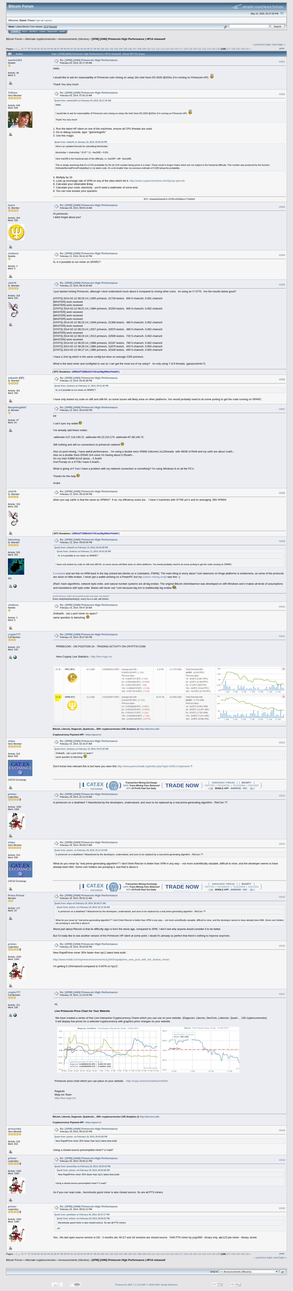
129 (238, 48)
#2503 (282, 207)
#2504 (282, 255)
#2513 (282, 795)
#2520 (282, 1208)
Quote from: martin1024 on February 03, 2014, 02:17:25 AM (82, 100)
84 (48, 48)
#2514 (282, 844)
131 (247, 48)
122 (204, 48)
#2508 (282, 493)
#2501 (282, 61)
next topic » (279, 44)
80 (35, 48)
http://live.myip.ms (101, 656)
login (38, 20)
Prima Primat (16, 895)
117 (181, 48)
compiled (60, 573)
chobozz (13, 253)
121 (200, 48)
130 (243, 48)
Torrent (52, 26)
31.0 (46, 26)
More (62, 32)
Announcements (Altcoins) (73, 38)
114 (167, 48)
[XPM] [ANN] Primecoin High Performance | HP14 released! (128, 38)
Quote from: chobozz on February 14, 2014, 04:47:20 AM (81, 749)
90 (68, 48)
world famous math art (64, 596)
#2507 (282, 409)
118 (186, 48)
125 (218, 48)
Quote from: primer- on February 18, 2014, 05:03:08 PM (80, 1137)
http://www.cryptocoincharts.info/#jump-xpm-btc (157, 180)
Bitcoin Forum (14, 38)
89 (65, 48)
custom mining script (154, 576)
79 (32, 48)
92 (75, 48)
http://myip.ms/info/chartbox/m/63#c (147, 1080)
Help (24, 32)
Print (281, 48)
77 (25, 48)
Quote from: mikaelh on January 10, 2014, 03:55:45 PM (80, 142)
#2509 (282, 541)
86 (55, 48)
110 (148, 48)
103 (116, 48)
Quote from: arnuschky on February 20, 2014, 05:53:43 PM (82, 1166)
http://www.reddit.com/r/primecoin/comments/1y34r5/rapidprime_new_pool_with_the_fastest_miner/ (111, 959)
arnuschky (14, 1128)
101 (107, 48)
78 (28, 48)
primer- (12, 794)
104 (121, 48)
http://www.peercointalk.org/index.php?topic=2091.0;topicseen (153, 766)
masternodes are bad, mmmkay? (93, 596)
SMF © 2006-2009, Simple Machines (159, 1284)
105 (125, 48)
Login (42, 32)
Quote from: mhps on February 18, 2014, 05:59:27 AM (80, 903)
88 (61, 48)
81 (38, 48)
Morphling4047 (17, 407)
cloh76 (12, 282)
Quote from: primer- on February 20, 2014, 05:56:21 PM (83, 1218)
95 (85, 48)
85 (52, 48)
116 (176, 48)
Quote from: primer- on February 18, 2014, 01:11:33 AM (80, 850)
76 (22, 48)
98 (95, 48)
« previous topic (262, 44)
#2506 (282, 379)
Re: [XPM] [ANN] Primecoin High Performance (89, 60)
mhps (11, 741)
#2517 (282, 994)
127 (229, 48)
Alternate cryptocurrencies (40, 38)
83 (45, 48)
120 (195, 48)
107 (135, 48)
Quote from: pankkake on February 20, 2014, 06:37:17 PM (81, 1214)
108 (139, 48)
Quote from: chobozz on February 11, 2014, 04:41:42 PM (81, 386)
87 (58, 48)
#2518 (282, 1130)
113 (163, 48)
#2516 (282, 946)
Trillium (12, 92)
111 (153, 48)
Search (33, 32)
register (48, 20)
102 (111, 48)
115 (172, 48)
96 (88, 48)
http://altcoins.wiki (149, 729)
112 (158, 48)
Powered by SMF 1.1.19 (127, 1284)
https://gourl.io (93, 734)
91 (71, 48)
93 (78, 48)
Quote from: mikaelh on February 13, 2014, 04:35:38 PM (81, 547)
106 (130, 48)
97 (91, 48)
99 (98, 48)
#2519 (282, 1160)
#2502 (282, 94)
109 (144, 48)
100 (102, 48)
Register (52, 32)
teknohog (14, 539)
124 (213, 48)
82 (42, 48)
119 (190, 48)
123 (209, 48)
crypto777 (14, 634)
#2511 (282, 636)
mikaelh (13, 377)
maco (11, 205)
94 (81, 48)
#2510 (282, 606)
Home (15, 32)
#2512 (282, 742)
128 (233, 48)
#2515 (282, 897)
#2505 (282, 284)
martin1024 (15, 60)
